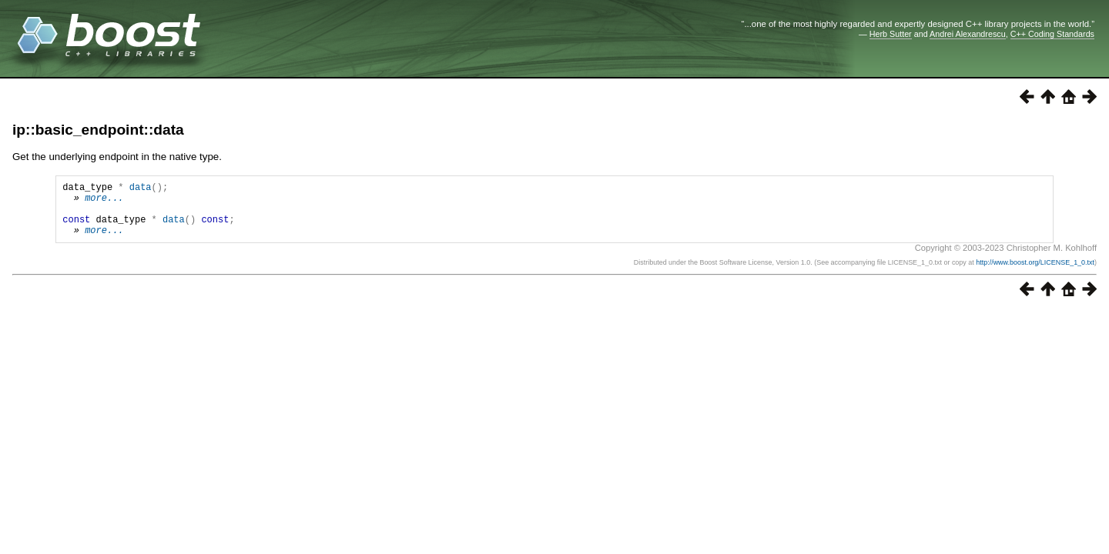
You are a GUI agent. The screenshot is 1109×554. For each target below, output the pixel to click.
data (140, 188)
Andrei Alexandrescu (968, 33)
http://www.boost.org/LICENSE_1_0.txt (1035, 274)
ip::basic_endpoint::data (98, 130)
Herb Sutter (890, 33)
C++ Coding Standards (1052, 33)
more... (104, 202)
